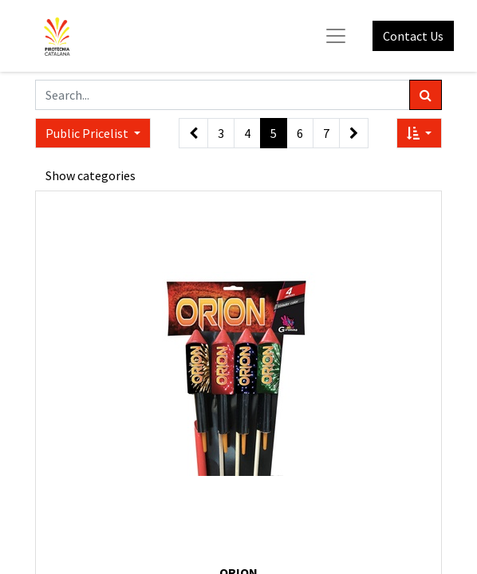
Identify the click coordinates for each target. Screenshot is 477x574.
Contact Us (413, 36)
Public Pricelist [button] (88, 133)
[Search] (425, 95)
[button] (419, 133)
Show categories (90, 175)
